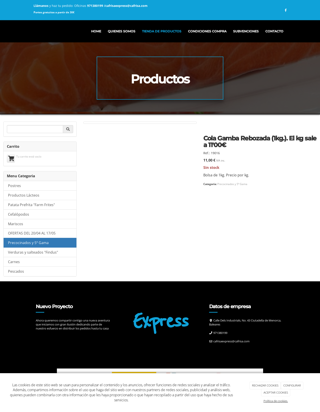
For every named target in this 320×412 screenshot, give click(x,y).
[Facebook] (214, 350)
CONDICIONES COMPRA (207, 31)
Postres (14, 185)
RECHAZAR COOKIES (265, 385)
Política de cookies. (276, 401)
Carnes (14, 261)
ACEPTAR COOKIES (276, 392)
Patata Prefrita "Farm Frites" (31, 204)
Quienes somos (121, 31)
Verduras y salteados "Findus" (33, 252)
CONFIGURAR (292, 385)
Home (96, 31)
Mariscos (15, 223)
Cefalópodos (18, 214)
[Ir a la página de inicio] (29, 31)
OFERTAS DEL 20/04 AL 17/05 (32, 233)
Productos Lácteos (23, 195)
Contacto (274, 31)
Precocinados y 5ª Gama (28, 242)
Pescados (16, 271)
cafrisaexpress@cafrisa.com (126, 6)
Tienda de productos (161, 31)
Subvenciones (246, 31)
